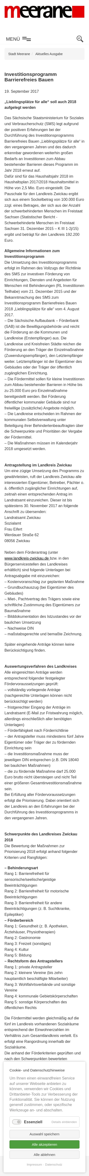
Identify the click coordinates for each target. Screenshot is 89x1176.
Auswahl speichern (45, 1134)
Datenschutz (53, 1164)
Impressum (34, 1164)
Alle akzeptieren (44, 1144)
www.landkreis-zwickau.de (27, 558)
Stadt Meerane (19, 54)
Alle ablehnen (44, 1155)
